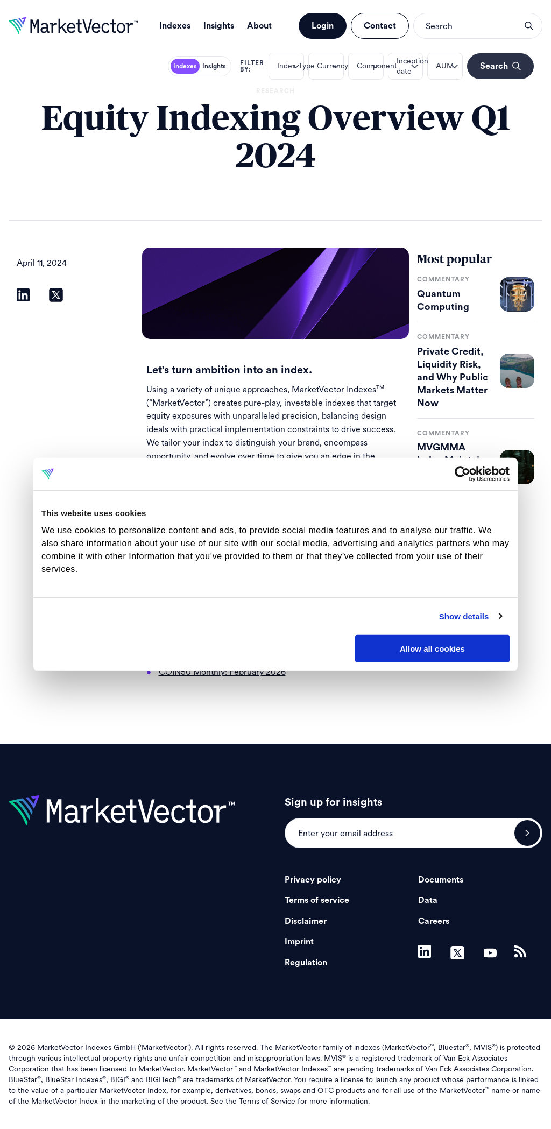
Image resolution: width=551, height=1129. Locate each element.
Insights (218, 26)
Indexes (174, 26)
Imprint (299, 941)
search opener (529, 26)
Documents (440, 880)
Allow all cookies (432, 648)
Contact (380, 26)
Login (323, 26)
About (259, 26)
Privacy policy (313, 880)
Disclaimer (306, 921)
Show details (464, 615)
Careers (433, 921)
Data (427, 900)
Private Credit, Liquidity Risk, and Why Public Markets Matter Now (452, 377)
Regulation (306, 962)
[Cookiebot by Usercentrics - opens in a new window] (462, 474)
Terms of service (317, 900)
